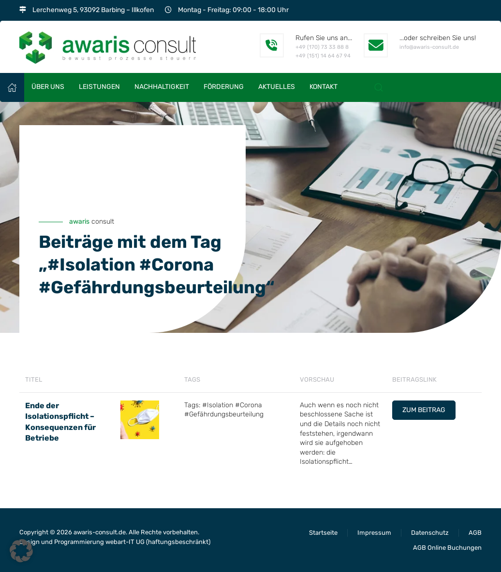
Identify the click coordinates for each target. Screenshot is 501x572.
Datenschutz (430, 532)
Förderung (224, 87)
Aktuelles (276, 87)
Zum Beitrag (423, 410)
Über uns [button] (47, 87)
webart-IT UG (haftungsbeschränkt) (157, 541)
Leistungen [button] (99, 87)
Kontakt (323, 87)
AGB (475, 532)
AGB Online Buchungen (447, 547)
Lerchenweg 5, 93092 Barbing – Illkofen (93, 10)
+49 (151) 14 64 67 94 (323, 56)
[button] (378, 87)
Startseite (323, 532)
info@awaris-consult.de (429, 47)
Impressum (374, 532)
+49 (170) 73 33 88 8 (322, 47)
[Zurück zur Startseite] (107, 47)
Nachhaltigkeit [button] (161, 87)
